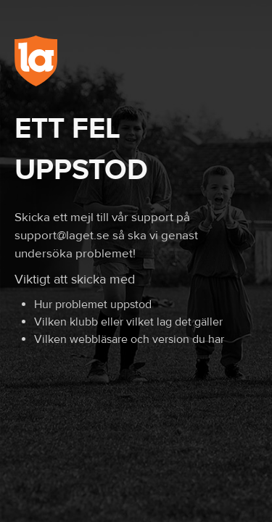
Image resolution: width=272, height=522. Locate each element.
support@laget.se (62, 236)
